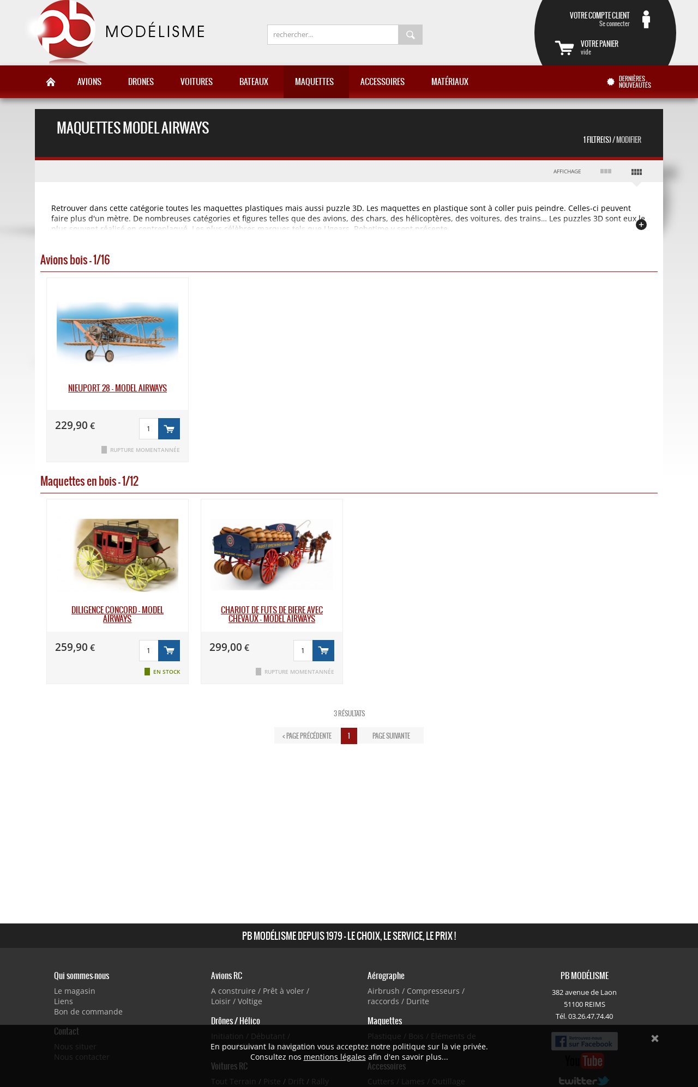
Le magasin (74, 991)
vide (618, 47)
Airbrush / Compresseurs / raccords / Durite (416, 996)
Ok (655, 1038)
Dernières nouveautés (635, 81)
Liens (63, 1001)
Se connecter (592, 19)
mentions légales (335, 1057)
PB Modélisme (113, 32)
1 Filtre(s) (612, 139)
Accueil (50, 81)
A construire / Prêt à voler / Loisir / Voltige (260, 996)
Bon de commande (88, 1011)
